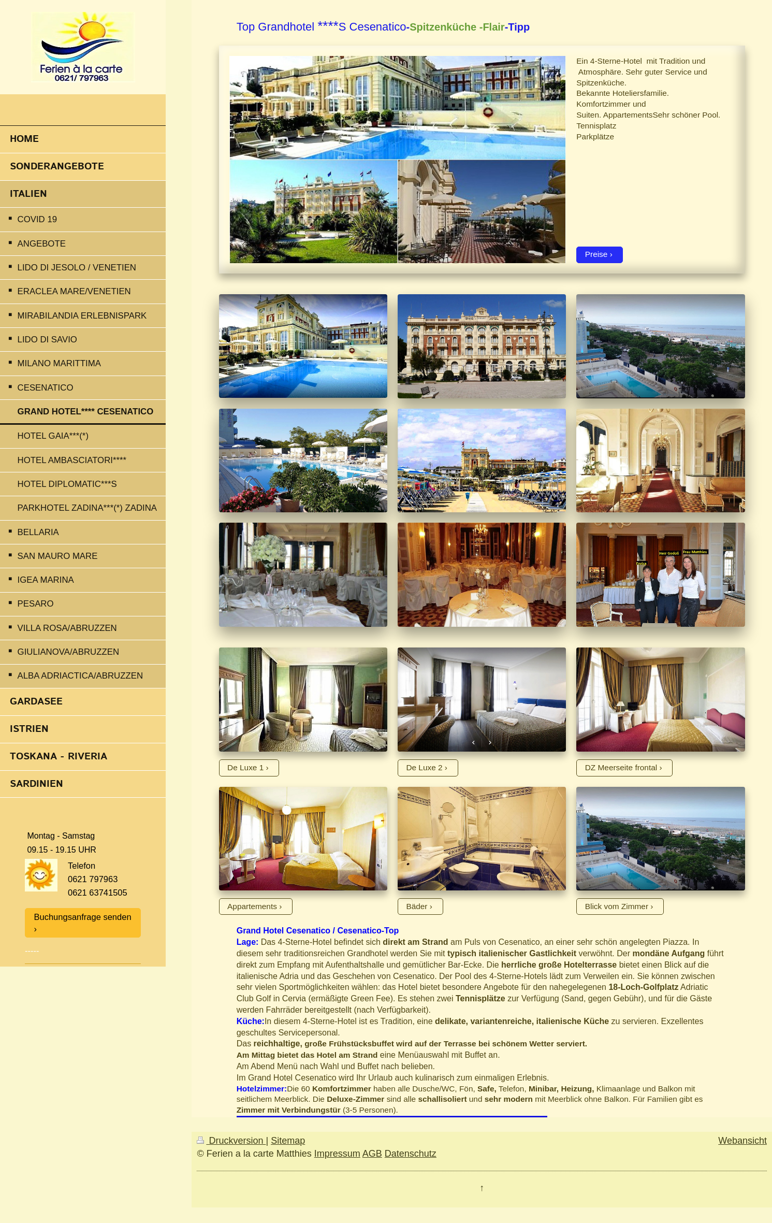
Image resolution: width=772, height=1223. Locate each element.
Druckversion (231, 1140)
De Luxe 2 (424, 767)
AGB (372, 1153)
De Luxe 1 (245, 767)
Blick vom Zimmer (616, 906)
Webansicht (742, 1140)
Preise (596, 254)
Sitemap (288, 1140)
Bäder (416, 906)
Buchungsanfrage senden (83, 917)
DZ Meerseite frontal (621, 767)
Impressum (337, 1153)
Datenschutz (410, 1153)
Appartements (252, 906)
